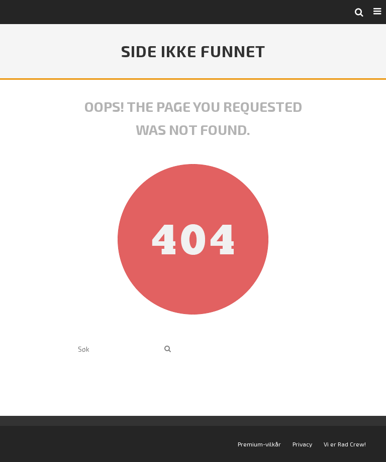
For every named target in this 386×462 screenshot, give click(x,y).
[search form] (119, 349)
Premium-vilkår (259, 444)
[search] (167, 349)
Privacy (302, 444)
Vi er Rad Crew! (345, 444)
